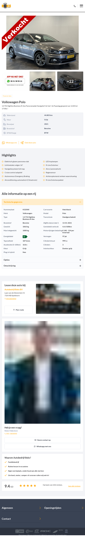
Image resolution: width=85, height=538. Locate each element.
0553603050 (11, 299)
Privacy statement (34, 535)
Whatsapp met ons (42, 446)
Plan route (18, 310)
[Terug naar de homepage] (6, 6)
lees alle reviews (74, 486)
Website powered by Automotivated (54, 535)
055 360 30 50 (74, 6)
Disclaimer (22, 535)
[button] (81, 6)
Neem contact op (43, 440)
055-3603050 (11, 434)
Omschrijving (9, 265)
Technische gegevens (13, 202)
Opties (7, 260)
